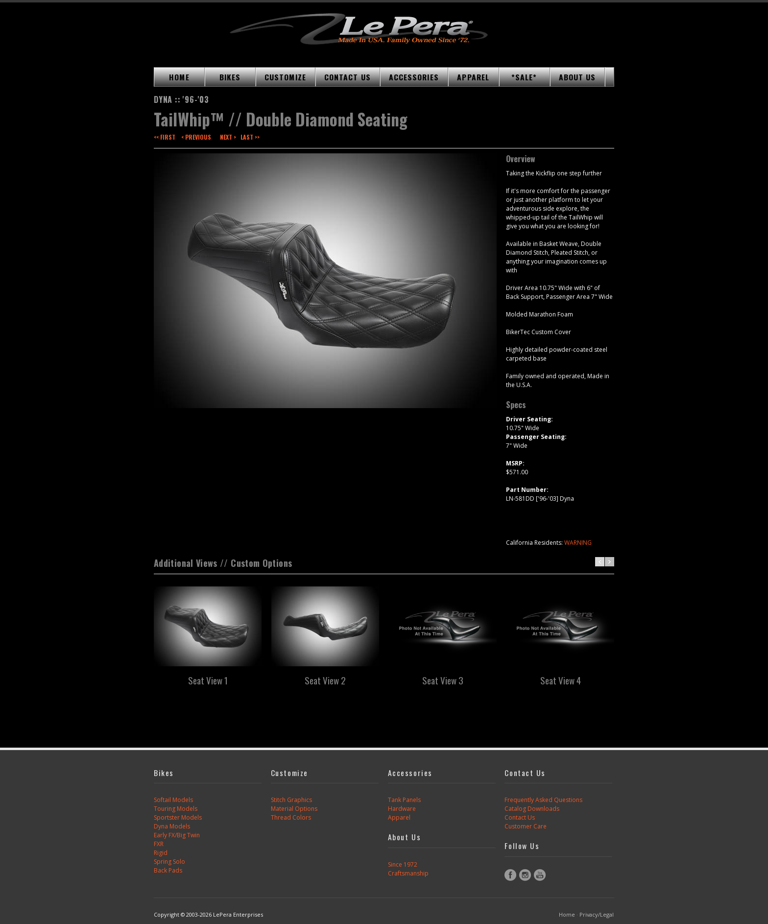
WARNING (578, 542)
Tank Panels (404, 800)
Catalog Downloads (531, 808)
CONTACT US (347, 77)
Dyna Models (172, 826)
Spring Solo (169, 861)
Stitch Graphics (291, 800)
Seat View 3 (442, 680)
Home (567, 914)
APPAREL (473, 77)
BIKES (229, 77)
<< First (164, 137)
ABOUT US (577, 77)
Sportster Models (178, 817)
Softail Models (173, 800)
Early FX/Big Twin (177, 835)
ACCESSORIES (414, 77)
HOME (179, 77)
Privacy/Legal (596, 914)
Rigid (161, 853)
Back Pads (168, 870)
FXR (159, 844)
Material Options (294, 808)
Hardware (402, 808)
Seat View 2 (325, 680)
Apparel (399, 817)
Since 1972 (402, 864)
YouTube (540, 875)
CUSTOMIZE (285, 77)
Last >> (250, 137)
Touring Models (175, 808)
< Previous (196, 137)
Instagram (525, 875)
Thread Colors (291, 817)
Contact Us (519, 817)
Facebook (510, 875)
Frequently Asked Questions (543, 800)
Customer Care (525, 826)
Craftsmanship (408, 873)
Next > (228, 137)
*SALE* (524, 77)
